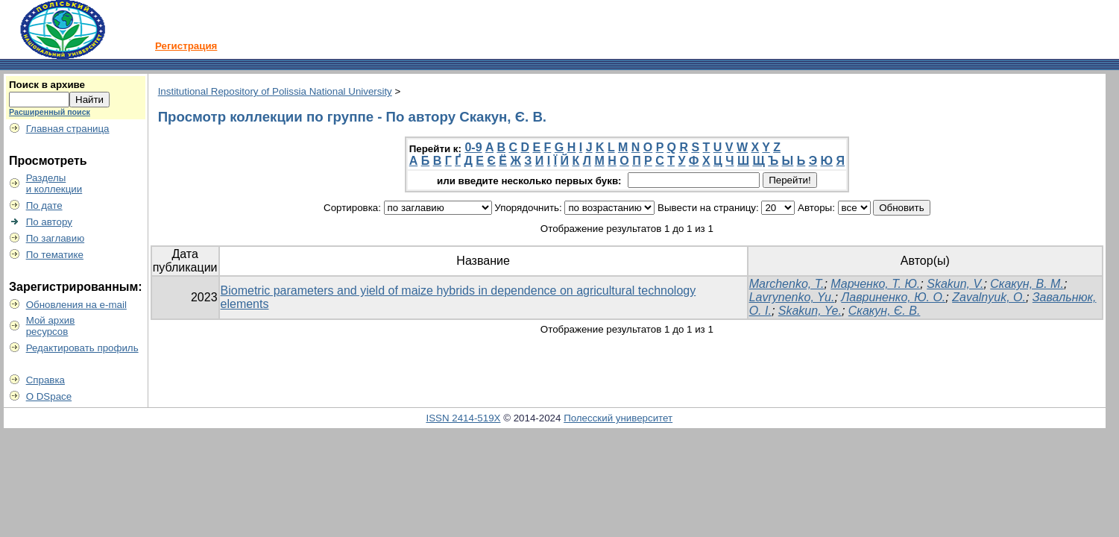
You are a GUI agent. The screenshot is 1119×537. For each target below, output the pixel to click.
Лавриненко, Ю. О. (893, 297)
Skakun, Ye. (810, 310)
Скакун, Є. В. (884, 310)
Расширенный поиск (49, 111)
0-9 (473, 147)
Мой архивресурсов (50, 326)
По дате (44, 205)
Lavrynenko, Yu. (792, 297)
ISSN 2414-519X (463, 418)
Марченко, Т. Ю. (875, 283)
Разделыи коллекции (54, 183)
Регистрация (186, 45)
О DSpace (49, 396)
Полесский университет (618, 418)
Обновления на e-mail (76, 304)
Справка (45, 380)
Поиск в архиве (47, 84)
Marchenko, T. (787, 283)
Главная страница (68, 128)
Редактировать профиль (82, 348)
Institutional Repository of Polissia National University (275, 91)
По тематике (54, 254)
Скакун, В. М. (1027, 283)
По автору (49, 221)
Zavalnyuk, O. (989, 297)
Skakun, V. (955, 283)
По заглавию (55, 238)
